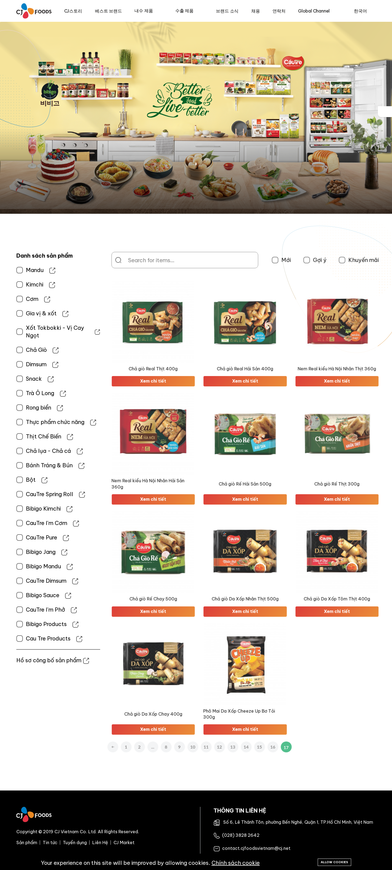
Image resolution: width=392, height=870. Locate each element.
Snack (10, 378)
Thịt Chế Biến (19, 436)
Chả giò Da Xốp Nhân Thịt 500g (265, 599)
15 (280, 746)
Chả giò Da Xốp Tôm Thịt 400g (357, 599)
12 (240, 746)
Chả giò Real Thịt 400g (173, 368)
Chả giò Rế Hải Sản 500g (266, 484)
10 (213, 746)
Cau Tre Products (24, 638)
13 (253, 746)
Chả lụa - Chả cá (24, 450)
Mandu (11, 270)
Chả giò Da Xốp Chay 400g (174, 714)
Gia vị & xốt (17, 313)
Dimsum (12, 364)
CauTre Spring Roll (25, 494)
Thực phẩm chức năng (31, 422)
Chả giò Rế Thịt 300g (357, 484)
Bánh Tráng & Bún (25, 465)
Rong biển (14, 407)
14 (267, 746)
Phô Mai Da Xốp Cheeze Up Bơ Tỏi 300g (260, 714)
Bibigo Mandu (19, 566)
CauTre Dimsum (22, 580)
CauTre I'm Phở (21, 609)
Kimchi (10, 284)
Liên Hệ (100, 842)
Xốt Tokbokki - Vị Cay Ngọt (31, 331)
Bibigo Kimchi (19, 508)
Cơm (8, 298)
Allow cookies (334, 862)
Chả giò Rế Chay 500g (174, 599)
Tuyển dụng (75, 842)
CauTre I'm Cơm (22, 523)
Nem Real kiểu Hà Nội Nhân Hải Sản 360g (168, 483)
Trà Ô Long (16, 393)
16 (293, 746)
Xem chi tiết (174, 381)
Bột (7, 479)
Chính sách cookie (236, 862)
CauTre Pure (17, 537)
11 (226, 746)
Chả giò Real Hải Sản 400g (266, 368)
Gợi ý (340, 260)
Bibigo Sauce (18, 595)
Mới (307, 260)
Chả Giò (12, 349)
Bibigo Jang (17, 551)
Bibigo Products (22, 624)
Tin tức (50, 842)
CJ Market (124, 842)
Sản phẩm (26, 842)
